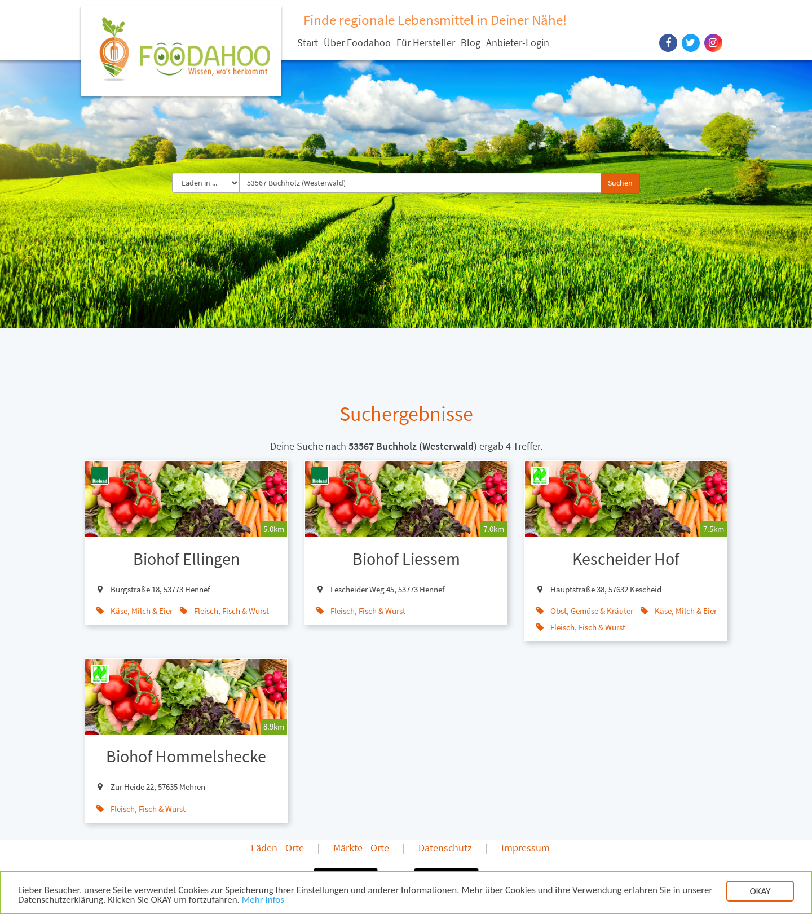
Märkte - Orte (361, 847)
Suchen (620, 183)
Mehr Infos (263, 901)
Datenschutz (445, 847)
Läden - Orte (277, 847)
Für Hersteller (425, 42)
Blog (470, 42)
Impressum (525, 847)
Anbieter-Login (517, 42)
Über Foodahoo (357, 42)
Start (307, 42)
